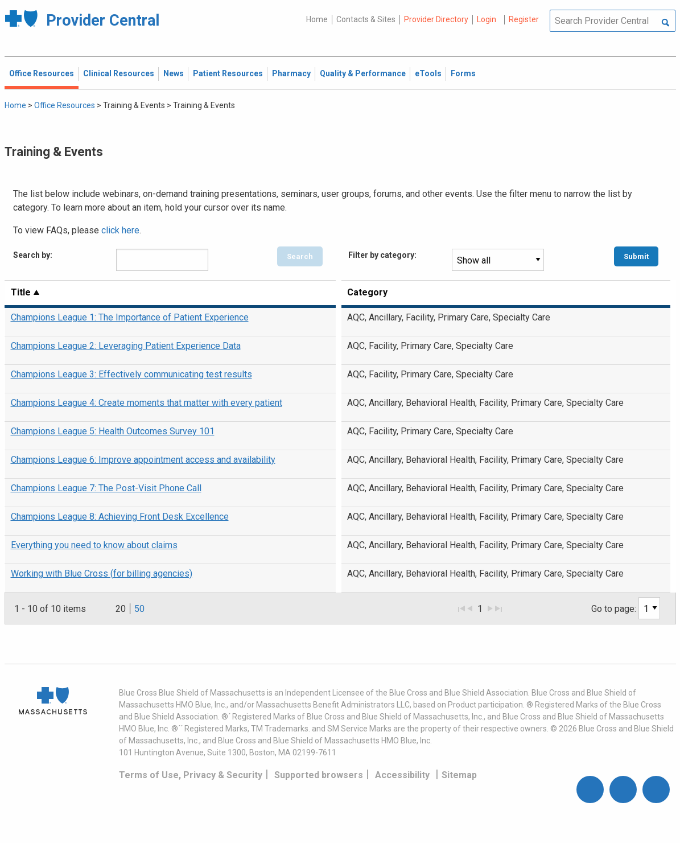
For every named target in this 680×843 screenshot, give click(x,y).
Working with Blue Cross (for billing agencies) (101, 573)
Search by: (32, 255)
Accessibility (402, 775)
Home (317, 19)
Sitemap (459, 775)
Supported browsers (318, 775)
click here (120, 230)
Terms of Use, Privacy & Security (190, 775)
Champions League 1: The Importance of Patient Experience (130, 317)
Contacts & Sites (365, 19)
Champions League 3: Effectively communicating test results (131, 374)
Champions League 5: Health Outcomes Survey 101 (113, 431)
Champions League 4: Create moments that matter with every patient (146, 402)
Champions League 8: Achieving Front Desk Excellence (120, 516)
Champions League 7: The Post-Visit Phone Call (106, 488)
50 (139, 608)
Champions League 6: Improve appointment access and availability (143, 459)
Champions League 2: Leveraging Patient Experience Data (126, 345)
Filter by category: (382, 255)
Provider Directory (436, 19)
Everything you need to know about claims (94, 545)
